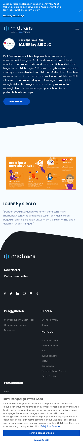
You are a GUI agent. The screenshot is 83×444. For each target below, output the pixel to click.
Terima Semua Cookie (41, 433)
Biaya (45, 325)
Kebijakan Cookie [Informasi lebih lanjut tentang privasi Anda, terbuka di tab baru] (50, 426)
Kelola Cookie (49, 376)
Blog (44, 350)
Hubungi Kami (49, 355)
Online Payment (50, 319)
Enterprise (9, 330)
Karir (6, 391)
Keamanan (48, 366)
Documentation (50, 340)
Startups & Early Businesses (19, 319)
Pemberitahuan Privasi (54, 371)
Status (45, 360)
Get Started (16, 101)
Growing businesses (15, 325)
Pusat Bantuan (50, 345)
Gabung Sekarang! (13, 15)
